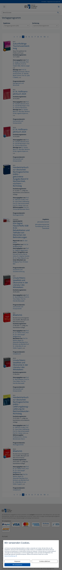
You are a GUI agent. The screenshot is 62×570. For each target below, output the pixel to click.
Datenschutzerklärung (9, 556)
